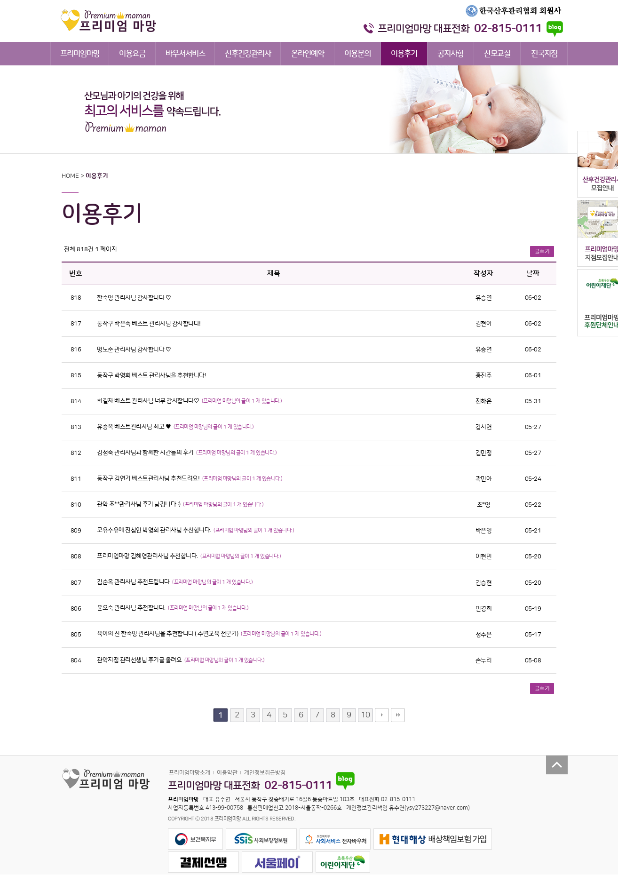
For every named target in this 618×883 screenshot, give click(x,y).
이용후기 (404, 53)
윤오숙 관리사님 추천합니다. (131, 608)
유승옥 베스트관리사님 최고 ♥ (134, 426)
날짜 (532, 274)
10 (365, 714)
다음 (382, 715)
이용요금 (132, 53)
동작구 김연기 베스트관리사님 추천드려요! (149, 478)
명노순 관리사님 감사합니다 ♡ (134, 349)
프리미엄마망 (80, 53)
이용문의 (357, 53)
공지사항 (450, 53)
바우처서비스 (185, 53)
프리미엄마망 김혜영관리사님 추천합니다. (148, 556)
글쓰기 (542, 251)
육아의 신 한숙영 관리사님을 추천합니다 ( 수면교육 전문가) (168, 633)
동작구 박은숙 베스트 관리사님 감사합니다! (149, 323)
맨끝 (398, 715)
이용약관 (227, 773)
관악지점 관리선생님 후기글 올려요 (140, 660)
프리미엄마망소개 (189, 773)
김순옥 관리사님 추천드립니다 (134, 582)
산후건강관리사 (248, 53)
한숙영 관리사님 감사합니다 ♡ (134, 297)
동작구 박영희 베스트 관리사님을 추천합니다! (151, 375)
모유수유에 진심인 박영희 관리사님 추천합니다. (154, 530)
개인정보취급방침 (264, 773)
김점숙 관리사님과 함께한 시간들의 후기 (146, 452)
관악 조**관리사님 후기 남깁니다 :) (139, 504)
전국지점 (544, 53)
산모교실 (497, 53)
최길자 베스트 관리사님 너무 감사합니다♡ (148, 401)
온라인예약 (307, 53)
